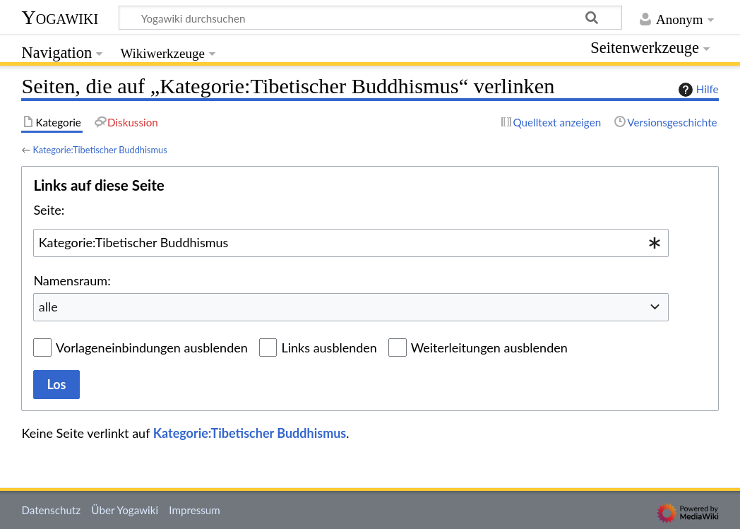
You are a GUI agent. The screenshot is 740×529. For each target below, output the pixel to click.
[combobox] (351, 243)
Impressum (194, 510)
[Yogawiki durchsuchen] (370, 17)
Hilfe (697, 90)
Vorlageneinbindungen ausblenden (152, 347)
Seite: (48, 210)
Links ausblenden (328, 347)
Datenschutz (50, 510)
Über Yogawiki (124, 510)
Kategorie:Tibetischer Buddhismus (99, 149)
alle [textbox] (48, 306)
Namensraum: (71, 280)
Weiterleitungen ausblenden (489, 347)
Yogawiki (59, 17)
